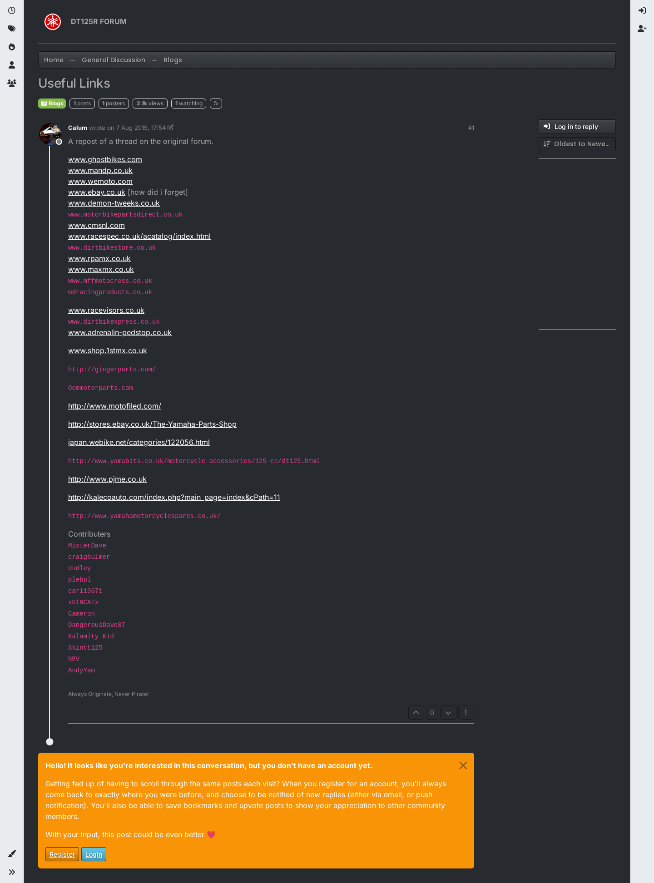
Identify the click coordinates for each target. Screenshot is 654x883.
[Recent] (12, 11)
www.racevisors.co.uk (106, 310)
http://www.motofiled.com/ (114, 405)
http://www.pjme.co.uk (107, 478)
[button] (12, 854)
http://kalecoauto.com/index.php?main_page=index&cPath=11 (174, 497)
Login (93, 854)
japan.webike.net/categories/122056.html (139, 442)
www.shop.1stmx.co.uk (107, 350)
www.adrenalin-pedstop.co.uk (120, 332)
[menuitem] (642, 11)
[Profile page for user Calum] (50, 134)
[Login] (642, 11)
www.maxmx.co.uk (101, 269)
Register (62, 854)
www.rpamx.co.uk (99, 258)
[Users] (12, 65)
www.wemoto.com (100, 181)
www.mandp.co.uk (100, 170)
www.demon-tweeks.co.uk (114, 202)
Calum (77, 127)
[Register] (642, 29)
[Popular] (12, 47)
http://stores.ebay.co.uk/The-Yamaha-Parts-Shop (152, 424)
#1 (471, 127)
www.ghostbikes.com (105, 159)
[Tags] (12, 29)
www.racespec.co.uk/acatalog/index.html (139, 236)
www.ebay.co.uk (96, 192)
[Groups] (12, 83)
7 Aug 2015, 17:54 (141, 127)
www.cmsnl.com (96, 225)
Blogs (52, 103)
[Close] (463, 765)
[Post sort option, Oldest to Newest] (577, 144)
